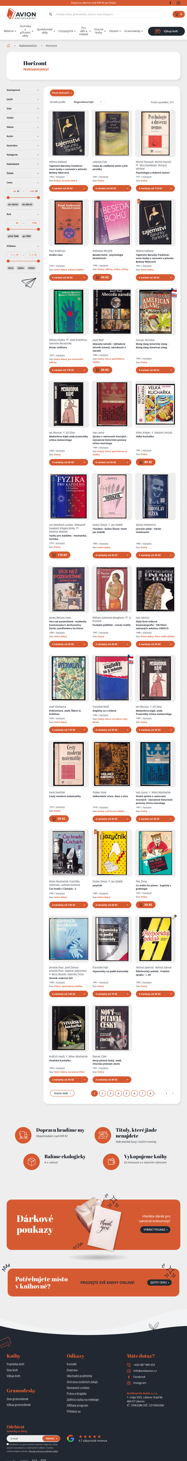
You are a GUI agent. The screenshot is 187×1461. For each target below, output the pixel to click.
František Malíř (101, 706)
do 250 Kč (27, 204)
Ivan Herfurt (142, 617)
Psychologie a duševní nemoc (153, 172)
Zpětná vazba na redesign (83, 1399)
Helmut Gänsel (163, 967)
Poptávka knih (15, 1364)
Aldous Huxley (57, 339)
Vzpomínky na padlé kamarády (110, 971)
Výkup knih (13, 1376)
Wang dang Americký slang (152, 345)
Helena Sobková (58, 161)
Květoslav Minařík (102, 250)
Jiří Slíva (70, 432)
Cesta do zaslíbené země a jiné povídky (110, 167)
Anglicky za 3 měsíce (104, 710)
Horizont (60, 176)
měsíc (31, 267)
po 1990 (26, 236)
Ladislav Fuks (100, 161)
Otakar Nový (99, 792)
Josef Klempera (57, 706)
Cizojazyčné (65, 31)
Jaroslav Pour (56, 970)
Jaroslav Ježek (148, 530)
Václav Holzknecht (146, 524)
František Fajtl (100, 967)
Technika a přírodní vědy (25, 31)
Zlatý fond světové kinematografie (152, 625)
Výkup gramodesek (19, 1404)
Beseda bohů (108, 256)
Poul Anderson (57, 250)
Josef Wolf (98, 339)
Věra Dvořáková (148, 165)
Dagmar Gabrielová (75, 970)
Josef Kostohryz (78, 339)
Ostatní (113, 31)
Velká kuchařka (145, 436)
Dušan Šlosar (100, 524)
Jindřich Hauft (57, 1056)
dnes (10, 267)
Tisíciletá (110, 530)
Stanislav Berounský (60, 343)
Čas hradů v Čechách (62, 888)
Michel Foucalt (163, 161)
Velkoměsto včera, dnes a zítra (110, 796)
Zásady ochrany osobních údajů (43, 1451)
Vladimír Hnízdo (163, 432)
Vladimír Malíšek (58, 531)
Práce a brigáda (76, 1393)
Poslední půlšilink (112, 624)
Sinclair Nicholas (145, 339)
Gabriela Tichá (75, 974)
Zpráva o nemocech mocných (110, 440)
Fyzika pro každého (68, 537)
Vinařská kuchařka (60, 1060)
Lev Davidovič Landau (61, 524)
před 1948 (13, 236)
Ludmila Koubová (70, 884)
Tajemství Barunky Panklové (68, 169)
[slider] (8, 197)
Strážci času (56, 254)
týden (21, 267)
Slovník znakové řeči (61, 978)
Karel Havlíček (57, 792)
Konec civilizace (58, 347)
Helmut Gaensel (145, 967)
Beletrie (9, 31)
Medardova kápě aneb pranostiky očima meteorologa (68, 438)
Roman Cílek (99, 1056)
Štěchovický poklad (152, 973)
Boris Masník (59, 974)
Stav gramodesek (17, 1399)
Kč (18, 191)
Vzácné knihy (98, 31)
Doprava (72, 1370)
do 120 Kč (13, 204)
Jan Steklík (117, 524)
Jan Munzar (55, 432)
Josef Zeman (72, 967)
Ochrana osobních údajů (82, 1382)
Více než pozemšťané (67, 625)
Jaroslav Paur (56, 967)
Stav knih (12, 1370)
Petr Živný (141, 881)
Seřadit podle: (58, 101)
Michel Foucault (145, 161)
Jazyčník (97, 885)
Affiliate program (77, 1405)
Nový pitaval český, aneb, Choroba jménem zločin (107, 1062)
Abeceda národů (109, 347)
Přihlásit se (74, 1411)
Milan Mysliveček (161, 792)
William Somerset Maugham (108, 617)
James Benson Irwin (60, 617)
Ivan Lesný (98, 432)
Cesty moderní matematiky (65, 796)
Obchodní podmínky (79, 1376)
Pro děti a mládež (83, 31)
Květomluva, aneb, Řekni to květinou (65, 712)
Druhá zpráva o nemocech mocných (154, 800)
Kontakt (72, 1364)
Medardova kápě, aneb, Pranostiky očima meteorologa (154, 712)
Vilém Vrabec (143, 432)
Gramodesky (132, 31)
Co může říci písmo (153, 887)
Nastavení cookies (78, 1387)
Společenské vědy (44, 31)
